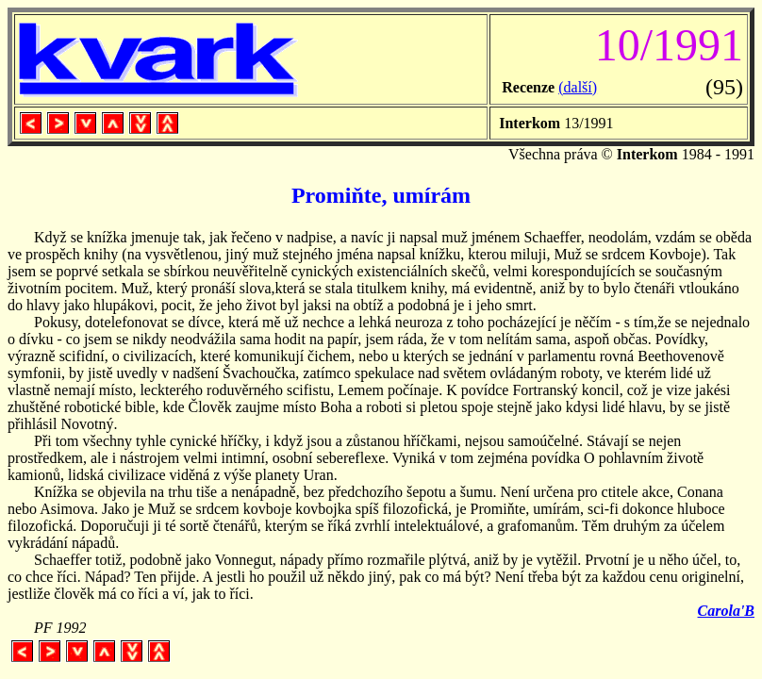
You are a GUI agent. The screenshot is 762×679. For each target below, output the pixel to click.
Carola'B (726, 611)
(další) (577, 87)
